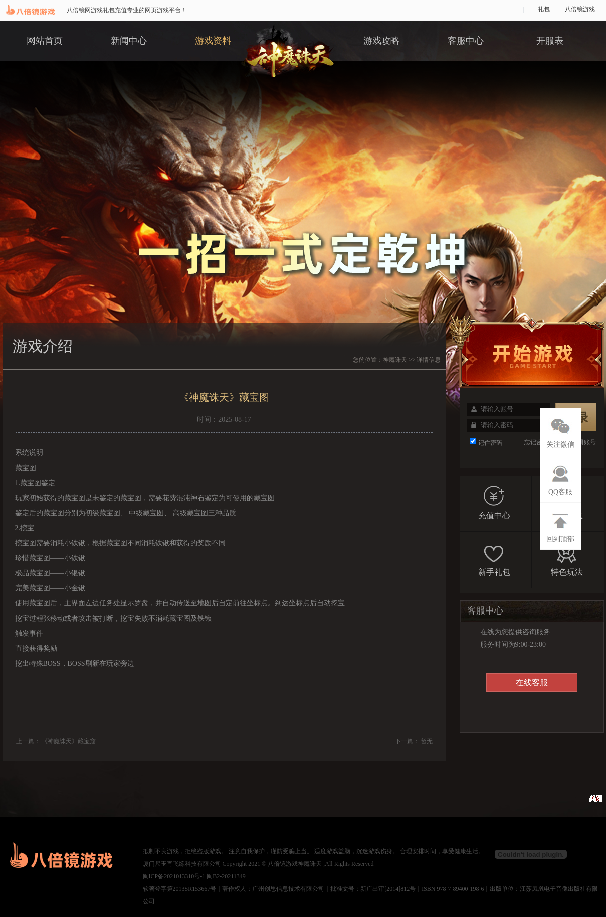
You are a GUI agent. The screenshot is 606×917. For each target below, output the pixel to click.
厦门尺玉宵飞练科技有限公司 (182, 863)
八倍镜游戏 (580, 9)
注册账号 (584, 442)
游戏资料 (213, 41)
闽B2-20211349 (226, 876)
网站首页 (45, 41)
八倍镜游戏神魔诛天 (295, 863)
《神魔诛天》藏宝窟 (69, 741)
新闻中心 (129, 41)
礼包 (544, 9)
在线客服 (532, 682)
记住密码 (490, 442)
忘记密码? (537, 442)
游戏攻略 (381, 41)
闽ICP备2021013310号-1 (174, 876)
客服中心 (466, 41)
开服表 (549, 41)
